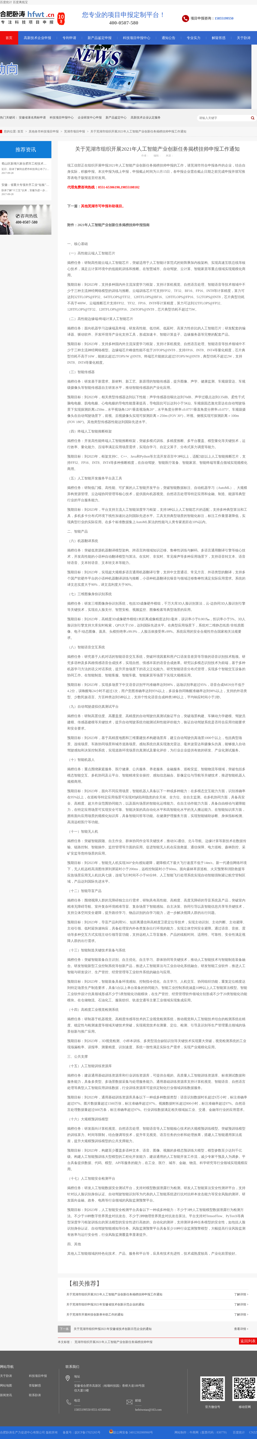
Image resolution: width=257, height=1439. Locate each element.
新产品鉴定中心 (116, 117)
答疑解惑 (35, 1385)
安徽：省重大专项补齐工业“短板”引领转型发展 (32, 184)
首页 (20, 131)
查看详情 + (241, 1329)
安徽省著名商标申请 (32, 117)
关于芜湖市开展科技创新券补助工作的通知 (94, 1314)
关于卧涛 (244, 38)
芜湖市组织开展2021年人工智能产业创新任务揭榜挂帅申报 (113, 1342)
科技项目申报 (38, 1375)
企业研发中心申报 (90, 117)
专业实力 (193, 38)
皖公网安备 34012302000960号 (131, 1432)
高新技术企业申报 (37, 38)
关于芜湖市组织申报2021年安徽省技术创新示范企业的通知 (105, 1304)
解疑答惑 (219, 38)
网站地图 (6, 1385)
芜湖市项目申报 (75, 131)
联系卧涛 (35, 1395)
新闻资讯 (6, 1395)
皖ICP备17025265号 (87, 1432)
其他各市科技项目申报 (44, 131)
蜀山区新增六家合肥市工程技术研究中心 (28, 163)
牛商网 (194, 1432)
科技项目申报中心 (136, 38)
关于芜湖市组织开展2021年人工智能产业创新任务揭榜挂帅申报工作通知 (138, 131)
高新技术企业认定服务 (146, 117)
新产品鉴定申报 (100, 38)
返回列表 (248, 1341)
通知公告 (168, 38)
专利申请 (69, 38)
